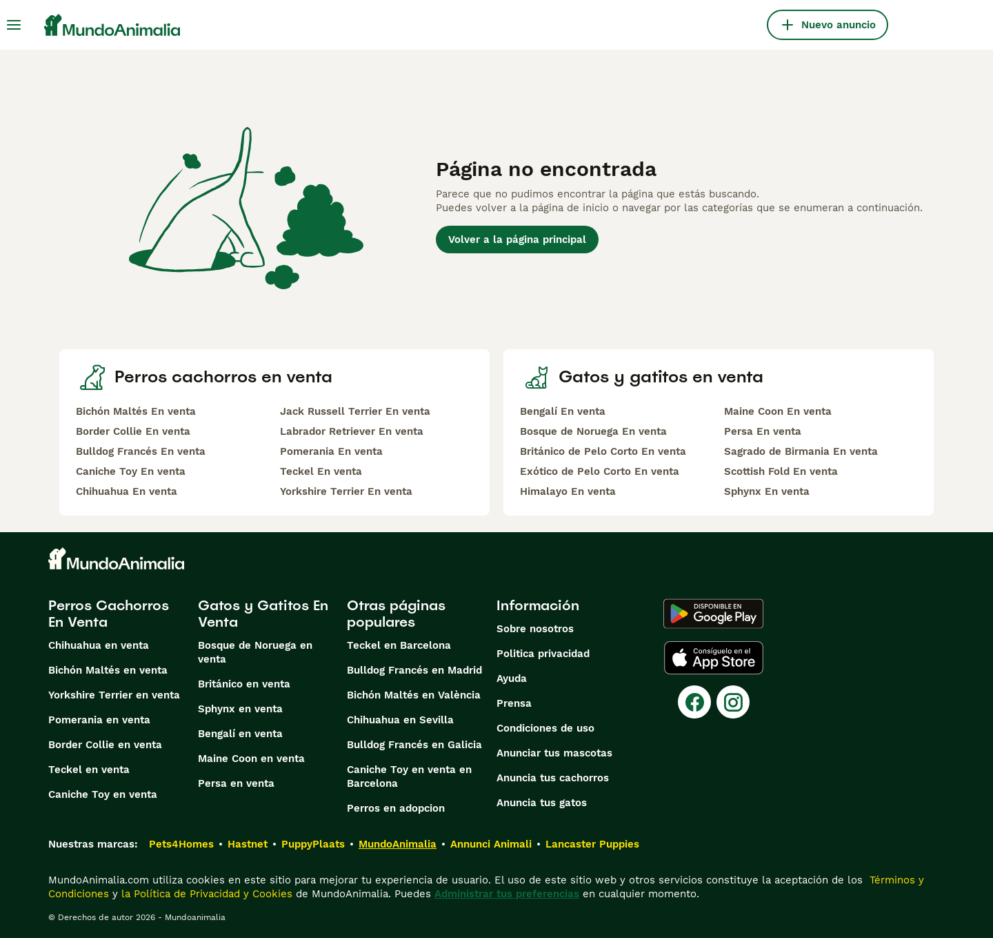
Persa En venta (762, 431)
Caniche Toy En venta (130, 471)
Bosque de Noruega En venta (593, 431)
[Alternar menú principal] (14, 25)
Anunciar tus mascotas (554, 753)
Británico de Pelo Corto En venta (603, 451)
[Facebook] (694, 702)
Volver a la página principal (517, 239)
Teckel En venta (321, 471)
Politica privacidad (543, 653)
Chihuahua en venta (98, 645)
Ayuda (511, 678)
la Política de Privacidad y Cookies (205, 894)
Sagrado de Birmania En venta (801, 451)
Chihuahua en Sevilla (400, 720)
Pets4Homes (181, 844)
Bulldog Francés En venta (140, 451)
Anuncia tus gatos (541, 803)
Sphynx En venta (767, 491)
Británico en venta (244, 684)
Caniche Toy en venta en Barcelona (409, 776)
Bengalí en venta (240, 733)
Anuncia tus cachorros (552, 778)
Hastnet (248, 844)
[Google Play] (713, 613)
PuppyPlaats (313, 844)
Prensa (514, 703)
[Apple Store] (714, 657)
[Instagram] (733, 702)
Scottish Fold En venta (781, 471)
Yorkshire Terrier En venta (346, 491)
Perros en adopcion (396, 808)
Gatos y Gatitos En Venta (263, 613)
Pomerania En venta (331, 451)
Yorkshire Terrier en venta (114, 695)
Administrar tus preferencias (506, 894)
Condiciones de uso (545, 728)
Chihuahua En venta (126, 491)
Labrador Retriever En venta (351, 431)
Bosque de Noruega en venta (255, 652)
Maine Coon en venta (251, 758)
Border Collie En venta (133, 431)
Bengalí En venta (562, 411)
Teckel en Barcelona (399, 645)
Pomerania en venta (99, 720)
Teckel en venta (89, 769)
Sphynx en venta (240, 709)
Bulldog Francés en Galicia (414, 745)
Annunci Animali (491, 844)
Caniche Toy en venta (102, 794)
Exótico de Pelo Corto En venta (599, 471)
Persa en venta (236, 783)
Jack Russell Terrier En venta (355, 411)
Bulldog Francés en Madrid (414, 670)
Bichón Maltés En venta (136, 411)
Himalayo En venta (568, 491)
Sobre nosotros (535, 629)
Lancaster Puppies (592, 844)
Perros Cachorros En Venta (108, 613)
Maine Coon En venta (778, 411)
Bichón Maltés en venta (108, 670)
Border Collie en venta (105, 745)
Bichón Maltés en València (414, 695)
